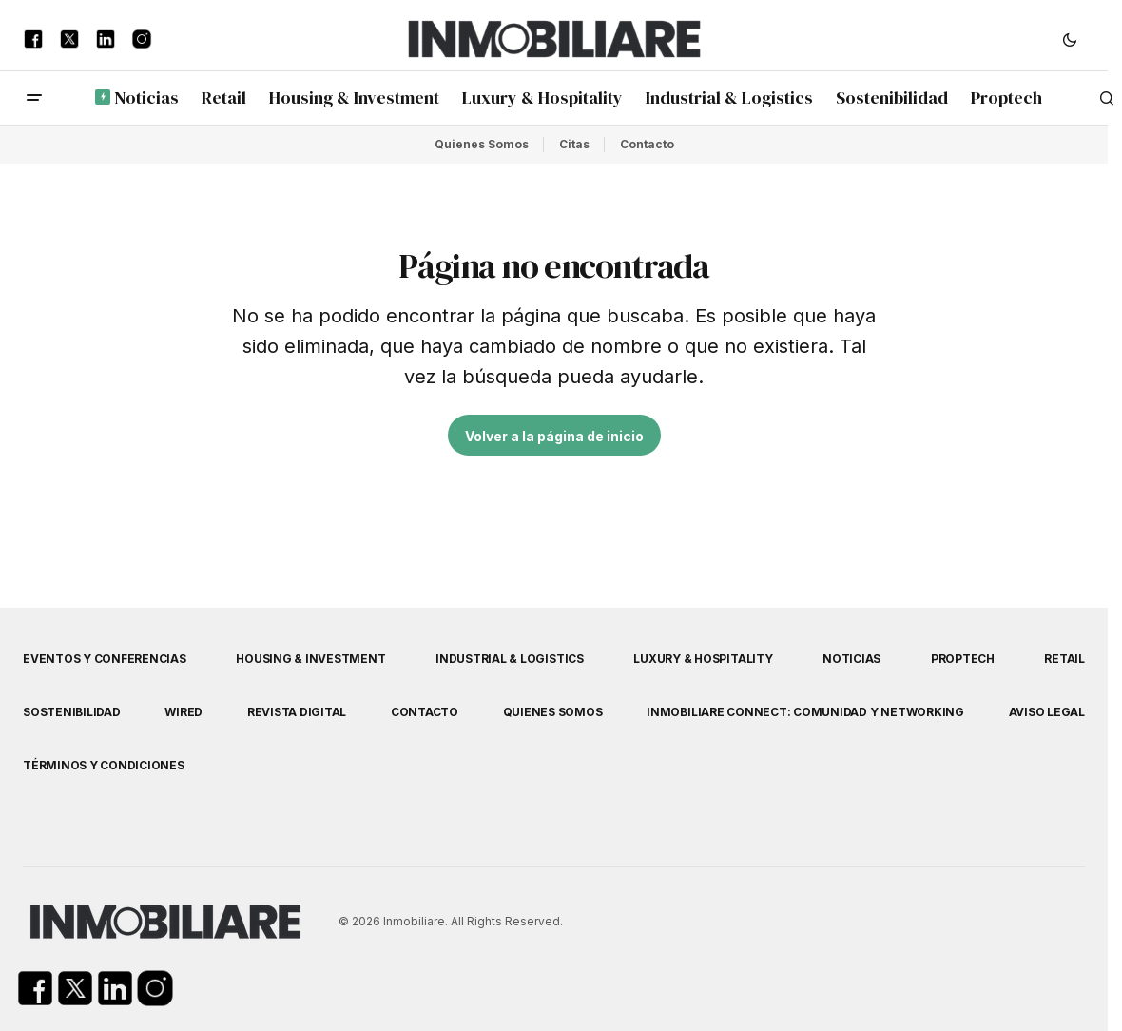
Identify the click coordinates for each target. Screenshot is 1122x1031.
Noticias (851, 659)
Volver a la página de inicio (554, 436)
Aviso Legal (1047, 712)
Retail (1064, 659)
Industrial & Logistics (509, 659)
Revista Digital (296, 712)
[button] (1069, 39)
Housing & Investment (310, 659)
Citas (574, 144)
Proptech (963, 659)
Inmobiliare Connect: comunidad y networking (805, 712)
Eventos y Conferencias (104, 659)
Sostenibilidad (72, 712)
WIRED (183, 712)
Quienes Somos (482, 144)
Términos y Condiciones (103, 765)
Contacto (647, 144)
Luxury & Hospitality (702, 659)
